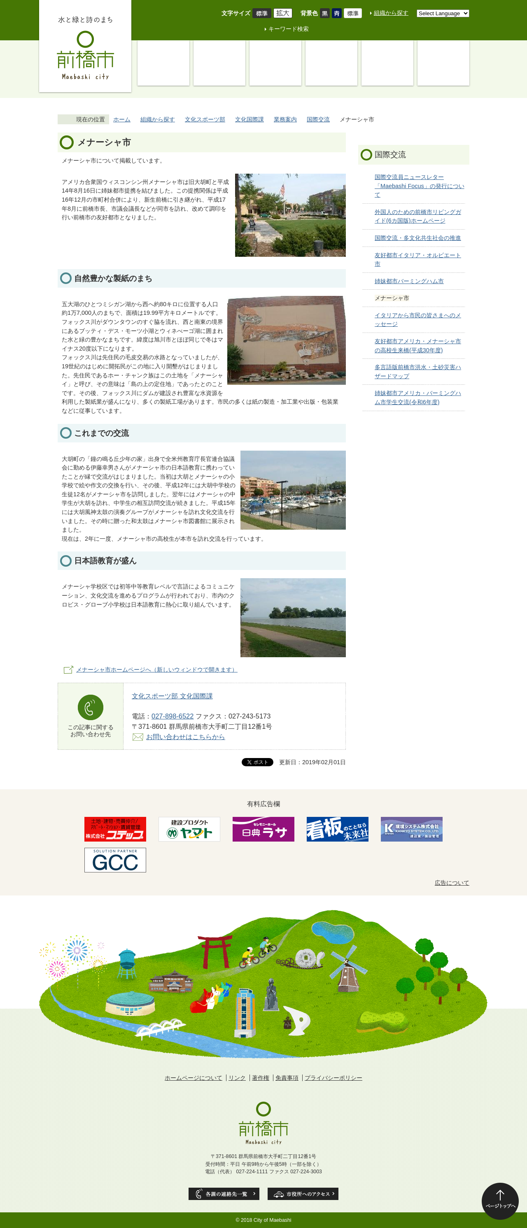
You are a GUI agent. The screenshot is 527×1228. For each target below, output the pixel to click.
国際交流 (318, 119)
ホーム (122, 119)
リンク (237, 1077)
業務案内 (285, 119)
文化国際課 (249, 119)
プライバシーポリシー (333, 1077)
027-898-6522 (173, 716)
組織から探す (391, 12)
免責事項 (286, 1077)
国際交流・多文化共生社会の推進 (418, 238)
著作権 (260, 1077)
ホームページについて (193, 1077)
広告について (452, 882)
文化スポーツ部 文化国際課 (172, 696)
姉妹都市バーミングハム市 (409, 281)
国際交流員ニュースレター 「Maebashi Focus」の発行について (419, 186)
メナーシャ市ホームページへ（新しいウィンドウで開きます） (157, 669)
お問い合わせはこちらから (185, 736)
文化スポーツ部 (205, 119)
